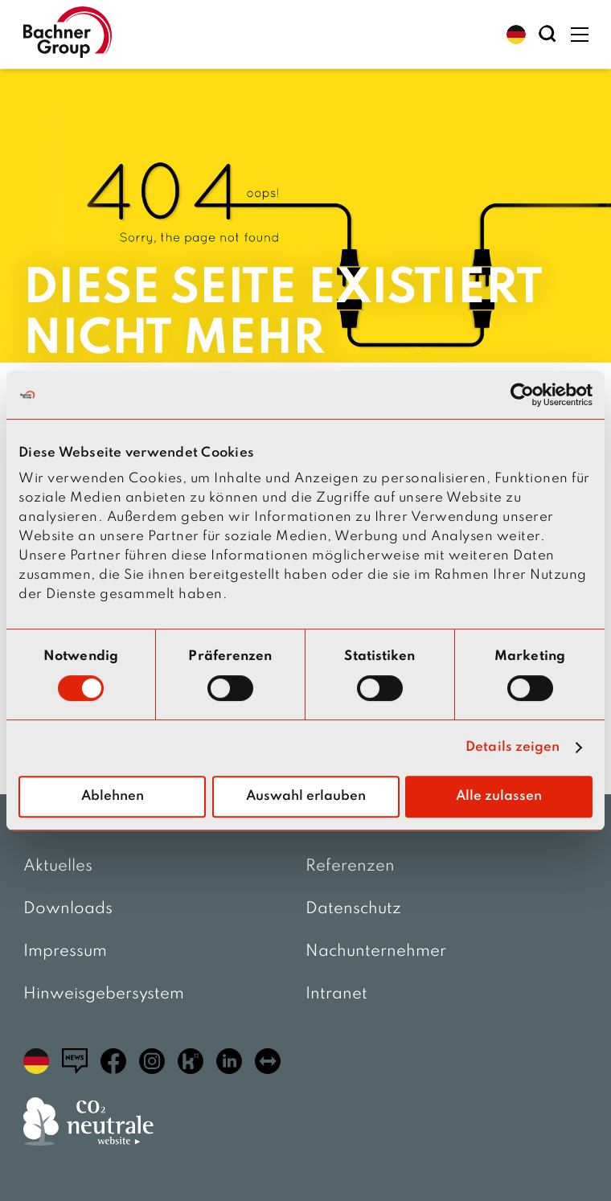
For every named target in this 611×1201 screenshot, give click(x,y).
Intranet (336, 994)
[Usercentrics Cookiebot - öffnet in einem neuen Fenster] (522, 395)
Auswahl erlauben (306, 796)
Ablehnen (112, 796)
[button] (516, 34)
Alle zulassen (499, 796)
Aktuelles (57, 867)
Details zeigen (512, 747)
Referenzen (350, 867)
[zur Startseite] (67, 34)
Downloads (68, 909)
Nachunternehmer (376, 952)
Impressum (65, 952)
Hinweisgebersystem (103, 994)
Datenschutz (353, 909)
